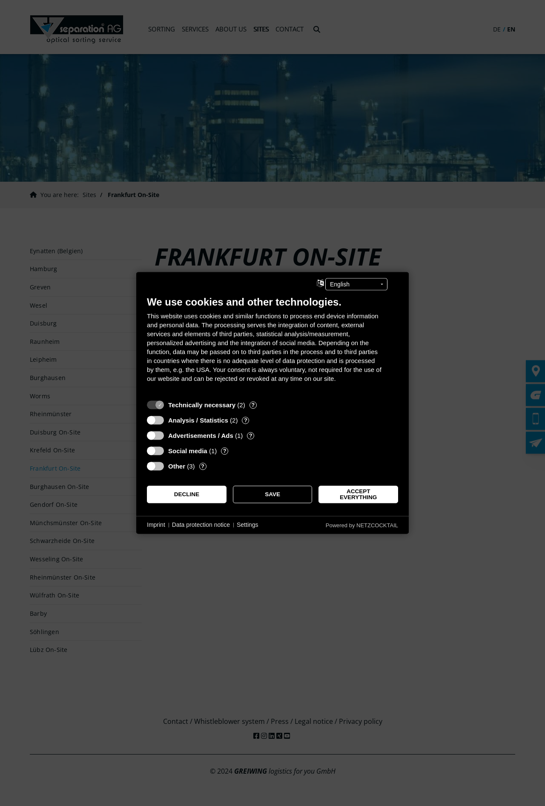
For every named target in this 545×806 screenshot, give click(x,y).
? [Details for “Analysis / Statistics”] (245, 420)
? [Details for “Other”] (202, 466)
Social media (187, 450)
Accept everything (358, 494)
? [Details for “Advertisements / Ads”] (250, 435)
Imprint (156, 524)
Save (272, 494)
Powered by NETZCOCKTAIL (362, 525)
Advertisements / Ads (200, 435)
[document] (272, 345)
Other (176, 466)
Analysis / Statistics (198, 420)
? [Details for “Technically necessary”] (253, 405)
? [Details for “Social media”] (225, 451)
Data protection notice (201, 524)
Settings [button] (247, 524)
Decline (186, 494)
